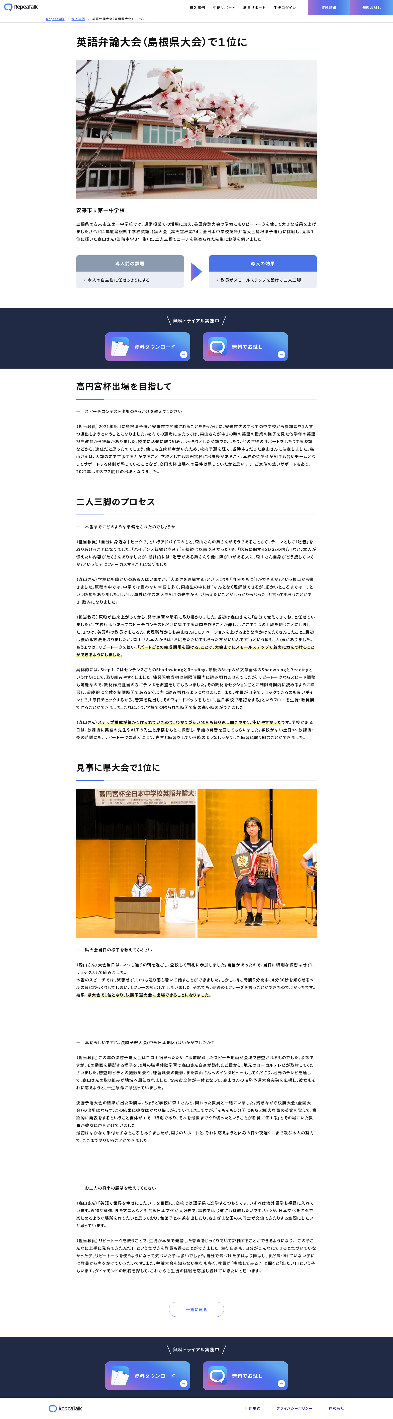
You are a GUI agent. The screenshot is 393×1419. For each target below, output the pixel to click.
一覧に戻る (196, 1309)
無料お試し (371, 7)
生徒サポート (224, 7)
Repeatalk (55, 19)
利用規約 (252, 1408)
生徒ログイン (285, 7)
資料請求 (329, 7)
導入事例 (197, 7)
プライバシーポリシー (295, 1408)
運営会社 (336, 1408)
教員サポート (254, 7)
